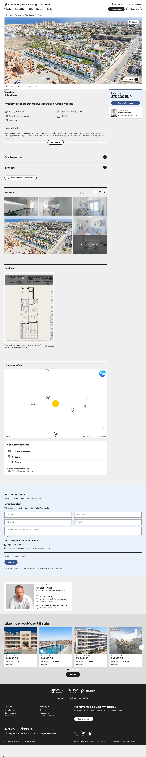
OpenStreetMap (19, 471)
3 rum (40, 15)
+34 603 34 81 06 (46, 596)
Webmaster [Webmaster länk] (124, 741)
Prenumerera (83, 719)
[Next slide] (141, 647)
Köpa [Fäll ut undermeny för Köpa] (38, 9)
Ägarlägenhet (30, 15)
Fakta (6, 87)
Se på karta (10, 95)
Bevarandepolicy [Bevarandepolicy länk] (93, 741)
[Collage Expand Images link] (55, 225)
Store (16, 457)
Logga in (135, 9)
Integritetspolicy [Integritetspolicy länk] (80, 741)
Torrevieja (18, 15)
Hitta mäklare (20, 9)
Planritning (22, 87)
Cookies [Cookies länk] (116, 741)
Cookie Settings (136, 741)
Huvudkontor (9, 716)
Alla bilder (131, 79)
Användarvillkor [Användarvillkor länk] (106, 741)
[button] (56, 404)
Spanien (137, 4)
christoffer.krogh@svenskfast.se (53, 599)
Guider (49, 9)
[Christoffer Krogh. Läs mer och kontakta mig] (125, 112)
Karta (31, 87)
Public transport (21, 451)
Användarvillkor (54, 568)
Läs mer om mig (46, 601)
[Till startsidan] (27, 4)
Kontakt (38, 87)
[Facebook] (76, 733)
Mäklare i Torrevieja (48, 608)
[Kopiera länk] (104, 192)
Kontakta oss (116, 9)
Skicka (11, 562)
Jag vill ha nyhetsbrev (13, 545)
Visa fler (73, 674)
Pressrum (43, 713)
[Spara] (133, 22)
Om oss (42, 710)
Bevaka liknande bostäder (20, 177)
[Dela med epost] (99, 192)
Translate (118, 4)
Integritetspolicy (41, 568)
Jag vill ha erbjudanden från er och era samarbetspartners (27, 548)
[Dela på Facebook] (94, 192)
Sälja (31, 9)
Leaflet (86, 437)
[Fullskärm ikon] (49, 346)
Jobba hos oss (45, 716)
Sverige (130, 4)
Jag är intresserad (125, 103)
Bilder (13, 87)
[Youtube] (89, 733)
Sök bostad (8, 15)
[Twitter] (83, 733)
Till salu (7, 9)
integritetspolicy (20, 556)
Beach (16, 462)
